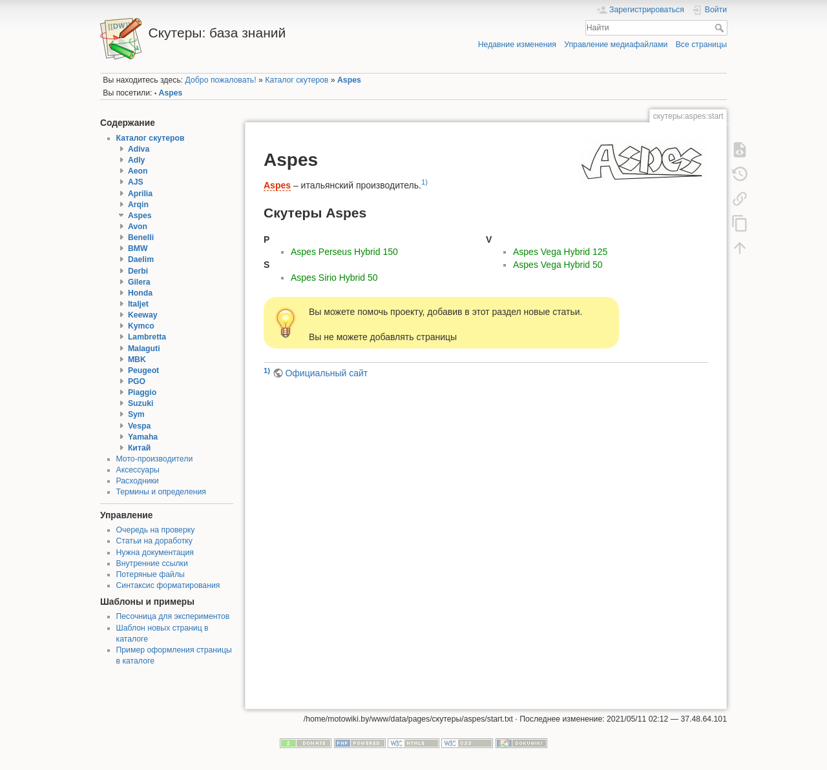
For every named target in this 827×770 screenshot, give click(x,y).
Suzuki (140, 403)
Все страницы (701, 44)
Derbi (138, 271)
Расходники (137, 480)
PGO (136, 381)
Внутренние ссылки (152, 563)
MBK (137, 359)
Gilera (139, 282)
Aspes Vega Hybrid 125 (560, 252)
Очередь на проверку (155, 529)
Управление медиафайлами (615, 44)
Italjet (138, 304)
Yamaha (143, 436)
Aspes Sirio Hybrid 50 (334, 277)
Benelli (141, 237)
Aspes (349, 80)
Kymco (141, 325)
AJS (135, 182)
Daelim (141, 259)
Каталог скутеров (296, 80)
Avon (137, 226)
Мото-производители (154, 458)
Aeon (138, 171)
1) (424, 182)
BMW (138, 248)
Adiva (138, 149)
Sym (136, 414)
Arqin (138, 204)
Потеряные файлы (150, 574)
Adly (136, 160)
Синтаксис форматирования (168, 585)
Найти (721, 27)
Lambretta (147, 336)
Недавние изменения (517, 44)
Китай (139, 447)
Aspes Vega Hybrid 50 (558, 264)
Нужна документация (155, 552)
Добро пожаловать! (220, 80)
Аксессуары (138, 469)
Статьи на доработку (154, 540)
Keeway (143, 314)
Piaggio (142, 392)
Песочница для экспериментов (173, 616)
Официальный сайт (326, 373)
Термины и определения (161, 491)
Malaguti (144, 348)
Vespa (139, 426)
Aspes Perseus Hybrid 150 (344, 252)
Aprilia (140, 193)
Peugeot (143, 370)
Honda (140, 293)
